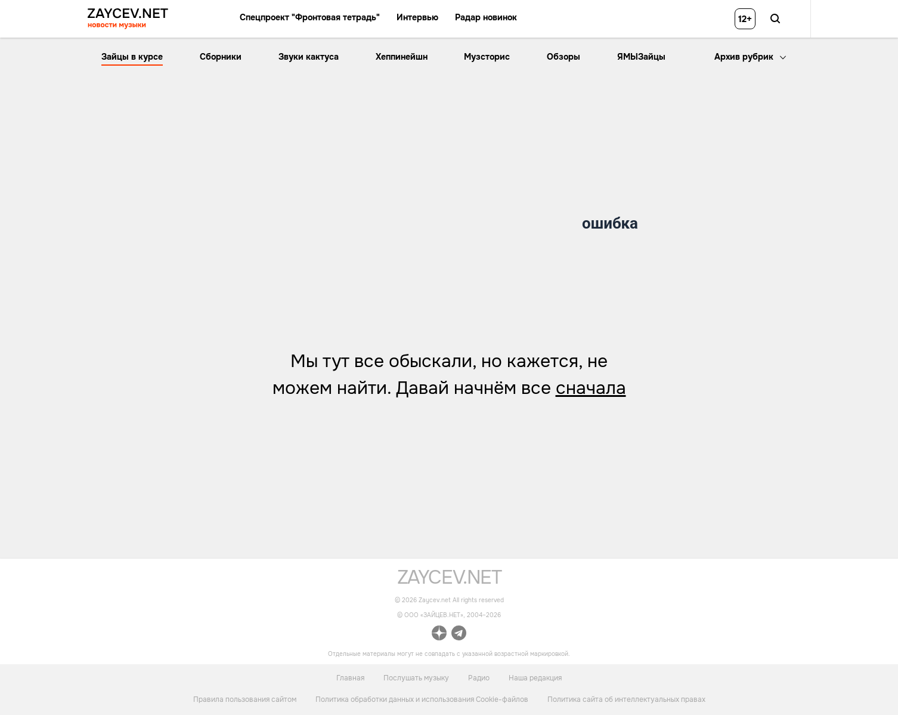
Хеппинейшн (402, 56)
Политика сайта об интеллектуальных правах (626, 699)
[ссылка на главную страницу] (449, 581)
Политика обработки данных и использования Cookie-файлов (421, 699)
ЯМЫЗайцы (641, 56)
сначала (591, 388)
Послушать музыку (416, 677)
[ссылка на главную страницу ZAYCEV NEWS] (128, 18)
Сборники (220, 56)
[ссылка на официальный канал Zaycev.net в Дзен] (439, 634)
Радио (479, 677)
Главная (350, 677)
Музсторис (487, 56)
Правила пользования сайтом (244, 699)
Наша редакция (535, 677)
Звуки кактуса (308, 56)
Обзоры (563, 56)
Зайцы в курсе (132, 56)
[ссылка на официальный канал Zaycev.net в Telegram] (458, 634)
